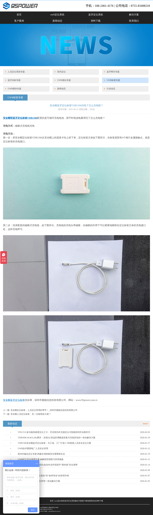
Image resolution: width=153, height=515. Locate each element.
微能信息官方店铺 (53, 507)
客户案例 (19, 20)
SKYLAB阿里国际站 (42, 507)
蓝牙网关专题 (113, 72)
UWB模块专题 (14, 89)
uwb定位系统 (57, 14)
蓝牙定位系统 (95, 14)
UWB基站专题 (64, 80)
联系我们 (134, 20)
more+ (145, 423)
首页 (19, 14)
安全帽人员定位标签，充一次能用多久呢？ (31, 414)
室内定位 (61, 72)
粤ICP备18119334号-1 (46, 509)
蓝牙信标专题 (14, 80)
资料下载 (95, 20)
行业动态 (111, 89)
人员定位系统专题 (16, 72)
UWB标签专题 (113, 80)
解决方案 (134, 14)
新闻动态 (57, 20)
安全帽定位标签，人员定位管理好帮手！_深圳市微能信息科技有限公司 (44, 410)
